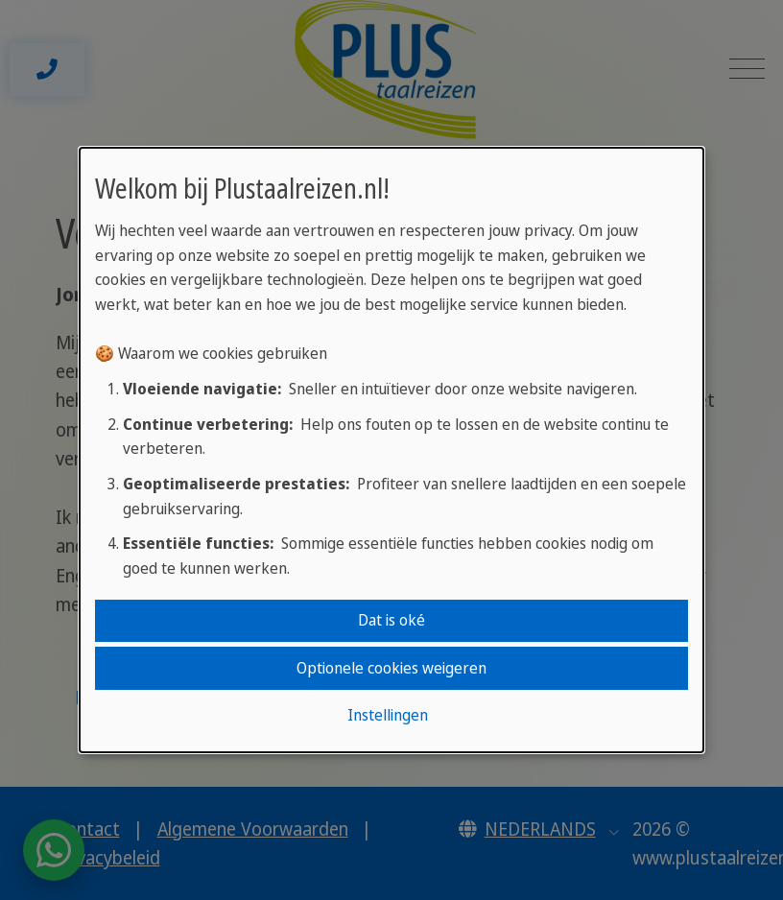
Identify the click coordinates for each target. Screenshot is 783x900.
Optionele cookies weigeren (391, 667)
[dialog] (391, 450)
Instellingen (387, 714)
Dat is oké (391, 619)
